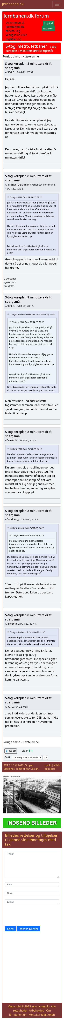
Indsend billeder (28, 929)
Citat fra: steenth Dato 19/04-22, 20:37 (27, 527)
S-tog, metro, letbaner (26, 46)
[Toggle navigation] (57, 4)
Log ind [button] (48, 23)
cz (9, 706)
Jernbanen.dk (12, 4)
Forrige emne (11, 56)
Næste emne (31, 56)
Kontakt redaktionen (42, 1015)
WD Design (32, 768)
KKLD (11, 72)
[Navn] (32, 893)
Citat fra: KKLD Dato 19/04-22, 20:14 (26, 449)
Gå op (12, 750)
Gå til (7, 757)
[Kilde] (32, 884)
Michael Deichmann (19, 184)
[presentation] (31, 915)
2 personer (10, 278)
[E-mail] (32, 901)
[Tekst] (32, 864)
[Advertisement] (32, 967)
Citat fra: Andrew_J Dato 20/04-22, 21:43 (27, 632)
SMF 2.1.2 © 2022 (14, 765)
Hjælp (48, 765)
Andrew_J (13, 519)
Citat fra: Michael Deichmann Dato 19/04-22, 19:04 (32, 314)
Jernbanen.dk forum (26, 15)
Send (10, 929)
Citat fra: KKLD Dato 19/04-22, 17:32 (26, 197)
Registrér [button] (48, 28)
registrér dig (14, 39)
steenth (12, 440)
